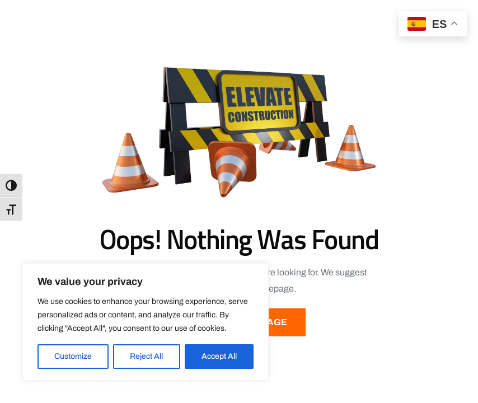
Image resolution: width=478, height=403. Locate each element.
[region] (145, 322)
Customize (73, 356)
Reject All (146, 356)
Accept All (219, 356)
